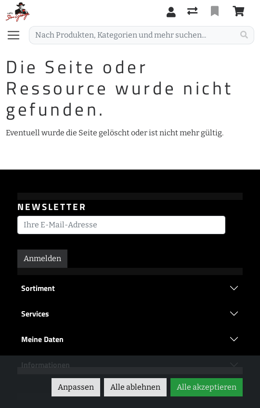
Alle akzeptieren (206, 387)
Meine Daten (42, 339)
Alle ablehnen (135, 387)
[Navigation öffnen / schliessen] (17, 35)
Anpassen (76, 387)
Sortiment (38, 288)
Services (35, 313)
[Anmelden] (171, 12)
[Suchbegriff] (132, 35)
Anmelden (42, 258)
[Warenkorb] (240, 12)
